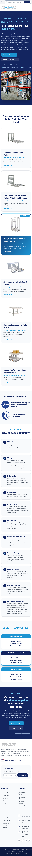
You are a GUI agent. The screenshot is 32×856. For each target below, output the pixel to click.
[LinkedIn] (29, 840)
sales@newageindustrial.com (22, 733)
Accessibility (20, 851)
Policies (4, 801)
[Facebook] (19, 840)
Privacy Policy (11, 851)
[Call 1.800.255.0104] (2, 2)
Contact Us (5, 803)
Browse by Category (22, 797)
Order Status (5, 820)
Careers (4, 798)
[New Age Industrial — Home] (9, 7)
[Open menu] (29, 7)
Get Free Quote (9, 54)
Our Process (5, 795)
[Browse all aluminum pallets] (16, 85)
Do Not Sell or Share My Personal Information (16, 853)
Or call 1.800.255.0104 (10, 59)
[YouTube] (22, 840)
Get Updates (22, 775)
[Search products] (18, 2)
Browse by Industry (22, 802)
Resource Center (7, 815)
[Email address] (10, 775)
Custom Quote (23, 806)
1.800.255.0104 (16, 728)
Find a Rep (5, 817)
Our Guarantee (6, 823)
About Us (4, 792)
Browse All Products (22, 793)
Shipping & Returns (5, 826)
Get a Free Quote (16, 723)
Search (27, 2)
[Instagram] (26, 840)
